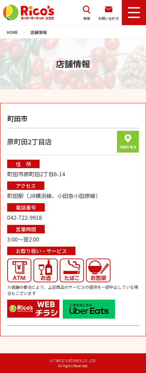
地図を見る (127, 142)
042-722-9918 (24, 217)
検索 (86, 12)
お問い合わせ (108, 12)
